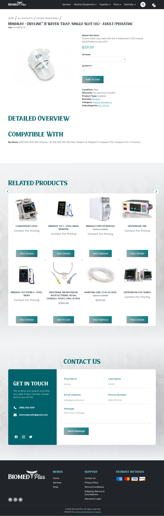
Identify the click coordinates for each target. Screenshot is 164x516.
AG (100, 105)
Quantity (87, 66)
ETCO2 (106, 105)
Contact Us (90, 478)
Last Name (114, 379)
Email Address (72, 394)
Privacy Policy (91, 483)
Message (69, 408)
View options (100, 253)
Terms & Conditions (94, 487)
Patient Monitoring (48, 18)
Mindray (96, 99)
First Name (70, 379)
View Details (26, 253)
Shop (11, 18)
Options (86, 55)
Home (56, 478)
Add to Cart (64, 319)
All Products (25, 18)
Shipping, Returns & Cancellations (95, 493)
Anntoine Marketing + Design (88, 512)
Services (66, 4)
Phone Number (117, 394)
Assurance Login (93, 499)
